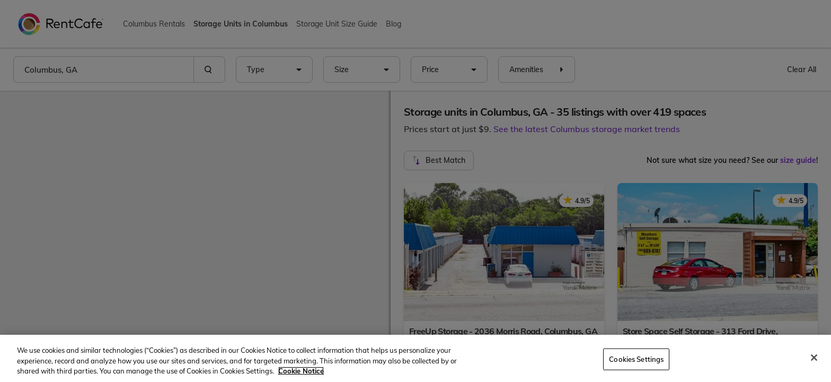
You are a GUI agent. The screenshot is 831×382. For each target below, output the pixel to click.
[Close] (814, 357)
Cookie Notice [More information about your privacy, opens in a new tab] (301, 371)
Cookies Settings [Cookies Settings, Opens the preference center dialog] (636, 358)
